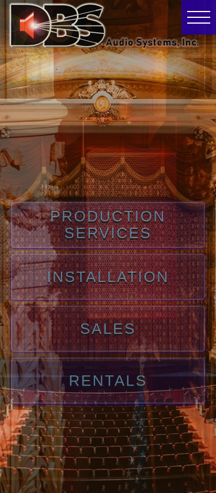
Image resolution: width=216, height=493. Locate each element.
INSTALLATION (108, 277)
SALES (108, 329)
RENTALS (108, 380)
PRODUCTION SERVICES (108, 224)
